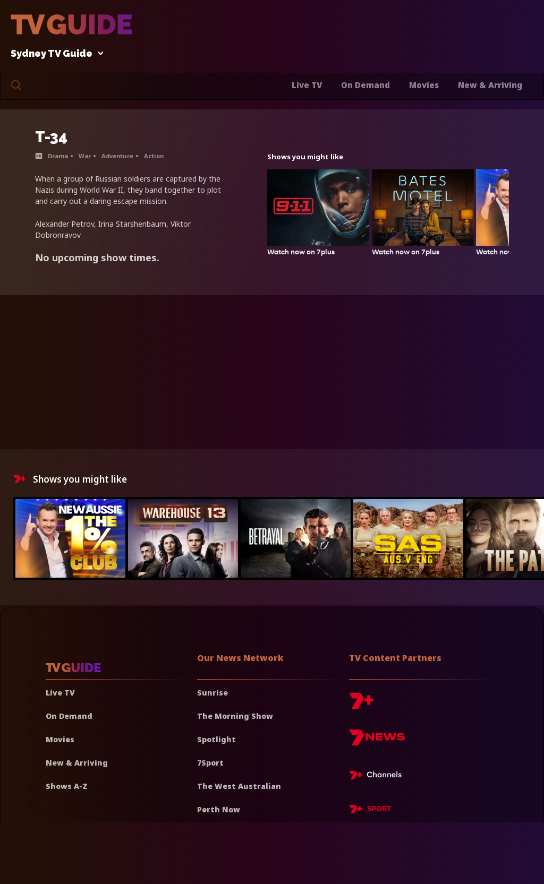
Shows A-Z (67, 786)
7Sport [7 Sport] (210, 763)
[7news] (377, 741)
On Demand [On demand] (69, 716)
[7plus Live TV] (378, 776)
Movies (424, 85)
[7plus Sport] (370, 810)
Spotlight (216, 739)
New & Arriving (490, 85)
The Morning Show (235, 716)
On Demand (365, 85)
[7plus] (361, 705)
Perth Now (218, 809)
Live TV (307, 85)
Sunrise (212, 693)
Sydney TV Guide (54, 54)
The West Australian (239, 786)
